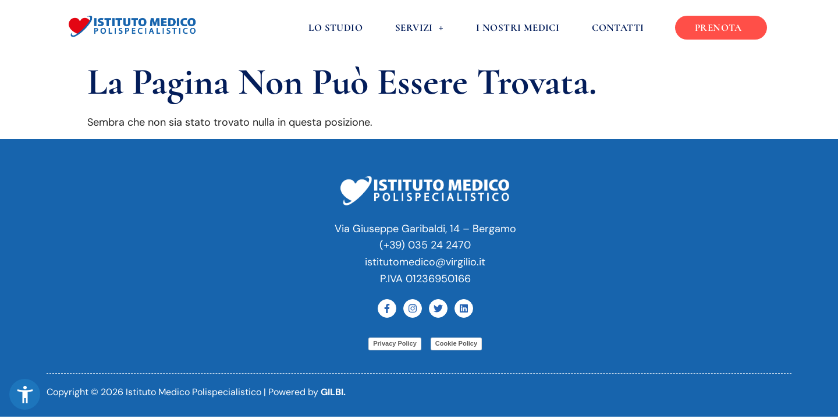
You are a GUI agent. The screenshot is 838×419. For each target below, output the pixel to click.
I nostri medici (518, 28)
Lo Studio (336, 28)
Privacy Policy (395, 343)
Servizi (420, 28)
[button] (25, 394)
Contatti (618, 28)
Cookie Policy (456, 343)
